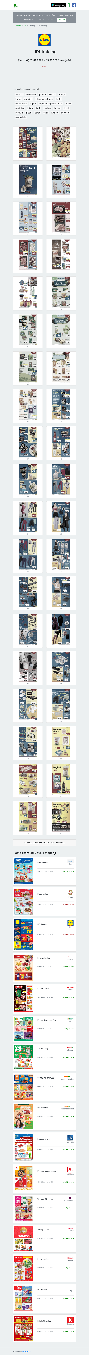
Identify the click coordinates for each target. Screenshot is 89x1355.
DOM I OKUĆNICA (23, 15)
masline (28, 99)
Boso (71, 864)
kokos (52, 94)
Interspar (70, 1050)
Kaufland (70, 1175)
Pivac (71, 897)
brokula (19, 112)
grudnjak (19, 108)
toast (66, 108)
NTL (70, 1291)
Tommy (70, 1231)
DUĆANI (62, 20)
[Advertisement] (44, 76)
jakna (30, 108)
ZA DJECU (51, 20)
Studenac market (67, 1079)
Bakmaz (70, 959)
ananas (19, 94)
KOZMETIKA (38, 15)
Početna (18, 26)
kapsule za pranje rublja (50, 103)
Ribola (70, 1260)
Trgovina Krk (69, 1200)
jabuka (42, 94)
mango (62, 94)
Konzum (70, 1324)
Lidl (25, 26)
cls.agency (26, 1351)
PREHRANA (28, 20)
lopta (58, 99)
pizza (28, 112)
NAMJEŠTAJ (51, 15)
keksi (68, 103)
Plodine (70, 990)
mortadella (20, 117)
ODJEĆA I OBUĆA (66, 15)
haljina (57, 108)
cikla (45, 112)
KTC (70, 1021)
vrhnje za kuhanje (44, 99)
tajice (33, 103)
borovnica (31, 94)
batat (37, 112)
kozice (54, 112)
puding (47, 108)
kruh (38, 108)
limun (18, 99)
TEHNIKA (40, 20)
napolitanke (21, 103)
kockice (65, 112)
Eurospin (70, 1142)
